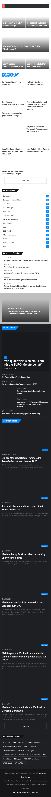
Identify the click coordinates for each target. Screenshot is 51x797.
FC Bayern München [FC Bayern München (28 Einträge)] (9, 755)
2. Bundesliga (8, 208)
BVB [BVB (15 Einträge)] (25, 746)
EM (4, 246)
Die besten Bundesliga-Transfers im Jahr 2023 (19, 384)
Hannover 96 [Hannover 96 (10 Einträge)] (36, 755)
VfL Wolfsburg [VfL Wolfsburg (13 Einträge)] (19, 763)
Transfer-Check (8, 215)
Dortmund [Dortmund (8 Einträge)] (33, 746)
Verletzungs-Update (10, 219)
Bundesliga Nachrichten (12, 200)
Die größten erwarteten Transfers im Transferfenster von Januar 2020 (37, 129)
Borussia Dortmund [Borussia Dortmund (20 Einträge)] (34, 742)
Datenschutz (26, 792)
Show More (25, 181)
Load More (25, 726)
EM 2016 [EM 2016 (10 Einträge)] (21, 751)
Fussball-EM (7, 239)
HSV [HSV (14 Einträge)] (44, 755)
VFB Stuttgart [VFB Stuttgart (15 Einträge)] (7, 763)
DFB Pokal (7, 231)
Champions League (10, 235)
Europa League (8, 243)
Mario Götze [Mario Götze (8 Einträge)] (7, 759)
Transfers (6, 204)
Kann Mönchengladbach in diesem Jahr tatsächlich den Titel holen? (12, 151)
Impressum (17, 792)
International (7, 223)
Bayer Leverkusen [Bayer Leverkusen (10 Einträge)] (18, 742)
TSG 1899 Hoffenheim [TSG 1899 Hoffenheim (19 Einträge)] (31, 759)
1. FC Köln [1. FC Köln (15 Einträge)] (6, 742)
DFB (4, 227)
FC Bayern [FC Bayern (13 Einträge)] (30, 751)
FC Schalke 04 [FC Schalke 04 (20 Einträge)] (24, 755)
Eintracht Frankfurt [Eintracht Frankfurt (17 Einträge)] (9, 751)
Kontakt (35, 792)
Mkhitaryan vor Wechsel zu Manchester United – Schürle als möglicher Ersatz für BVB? (24, 656)
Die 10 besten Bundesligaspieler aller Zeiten (13, 67)
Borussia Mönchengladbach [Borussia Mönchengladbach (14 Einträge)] (12, 746)
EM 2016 (6, 212)
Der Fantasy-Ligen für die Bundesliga (16, 377)
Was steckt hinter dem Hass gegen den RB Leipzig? (21, 414)
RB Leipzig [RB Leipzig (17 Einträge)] (17, 759)
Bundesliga (7, 196)
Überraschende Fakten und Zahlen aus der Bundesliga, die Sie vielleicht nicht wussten (33, 404)
